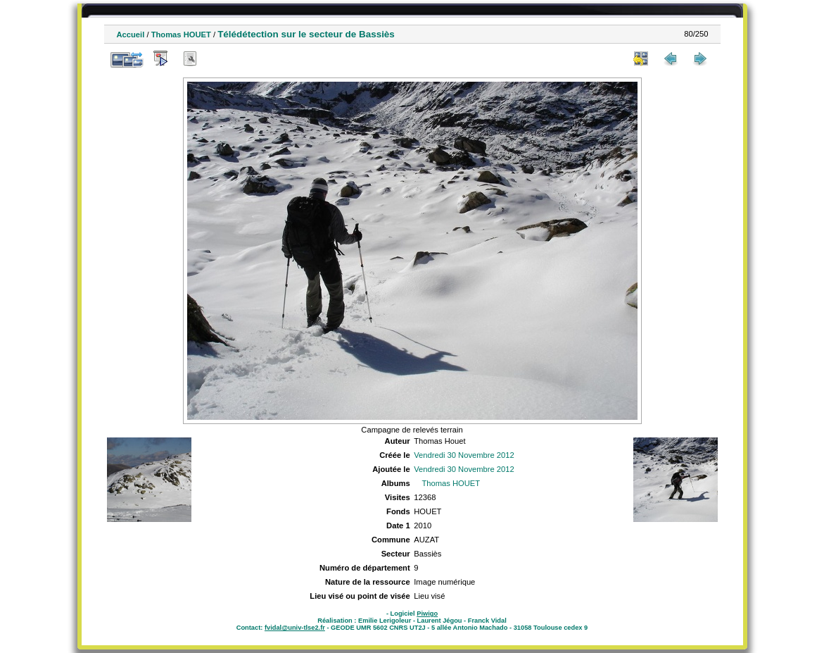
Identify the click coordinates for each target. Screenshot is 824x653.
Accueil (131, 34)
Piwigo (427, 613)
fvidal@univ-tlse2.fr (295, 627)
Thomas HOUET (181, 34)
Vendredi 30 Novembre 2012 (464, 455)
